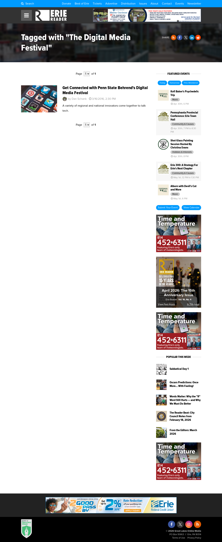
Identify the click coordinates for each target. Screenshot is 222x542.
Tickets (97, 3)
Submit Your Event (168, 207)
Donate (66, 3)
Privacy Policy (194, 538)
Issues (143, 3)
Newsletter (194, 3)
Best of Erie (82, 3)
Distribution (128, 3)
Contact (167, 3)
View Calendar (191, 207)
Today (162, 83)
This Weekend (191, 83)
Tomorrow (174, 83)
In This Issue (193, 304)
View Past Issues (166, 304)
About (154, 3)
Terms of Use (178, 538)
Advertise (111, 3)
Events (179, 3)
